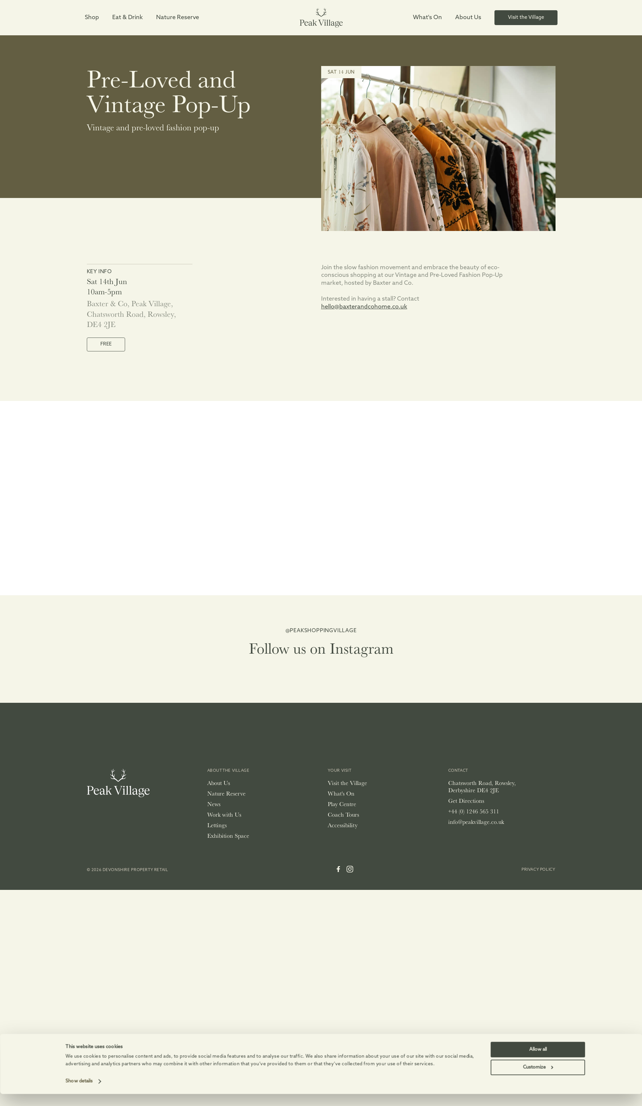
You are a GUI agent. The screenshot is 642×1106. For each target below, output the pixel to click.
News (213, 804)
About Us (218, 783)
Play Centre (342, 804)
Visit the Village (347, 783)
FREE (106, 344)
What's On (341, 793)
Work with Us (224, 814)
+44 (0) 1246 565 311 (473, 811)
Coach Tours (343, 814)
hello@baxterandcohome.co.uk (364, 307)
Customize (538, 992)
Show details (79, 1006)
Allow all (538, 974)
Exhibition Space (228, 835)
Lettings (217, 825)
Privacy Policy (538, 870)
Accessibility (342, 825)
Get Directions (466, 800)
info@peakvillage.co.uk (476, 822)
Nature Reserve (226, 793)
